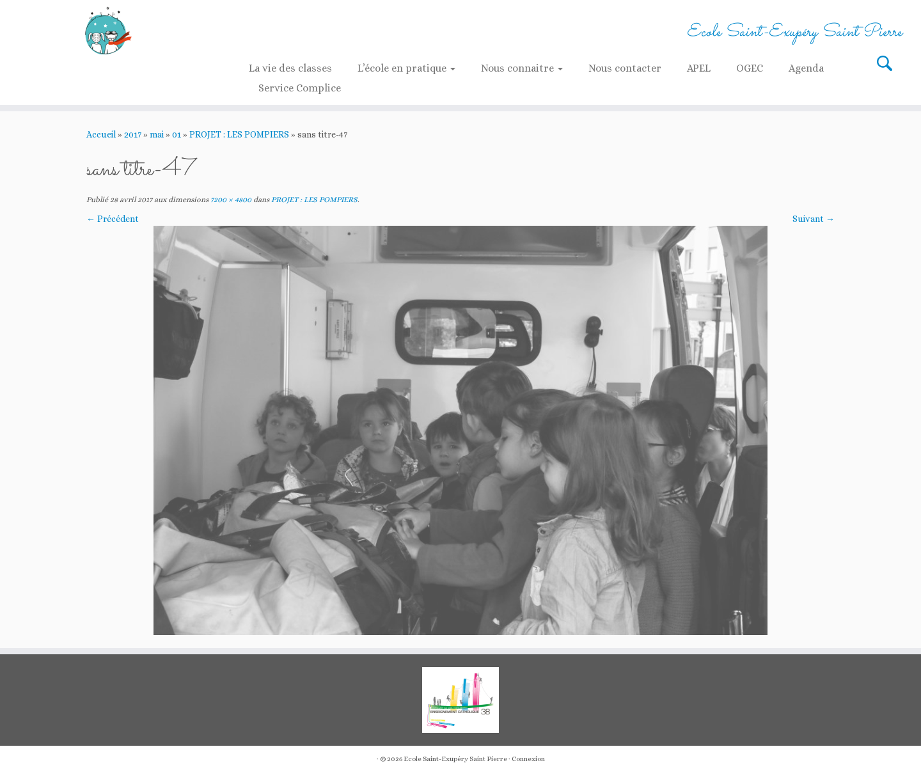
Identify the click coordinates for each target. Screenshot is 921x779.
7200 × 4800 (230, 199)
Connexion (528, 759)
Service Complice (299, 88)
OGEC (749, 68)
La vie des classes (290, 68)
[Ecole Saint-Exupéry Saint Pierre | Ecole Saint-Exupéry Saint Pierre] (106, 30)
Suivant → (813, 219)
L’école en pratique (406, 68)
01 (176, 134)
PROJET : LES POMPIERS (239, 134)
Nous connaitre (522, 68)
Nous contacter (624, 68)
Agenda (806, 68)
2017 (132, 134)
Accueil (101, 134)
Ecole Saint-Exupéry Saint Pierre (455, 759)
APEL (699, 68)
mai (157, 134)
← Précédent (112, 219)
